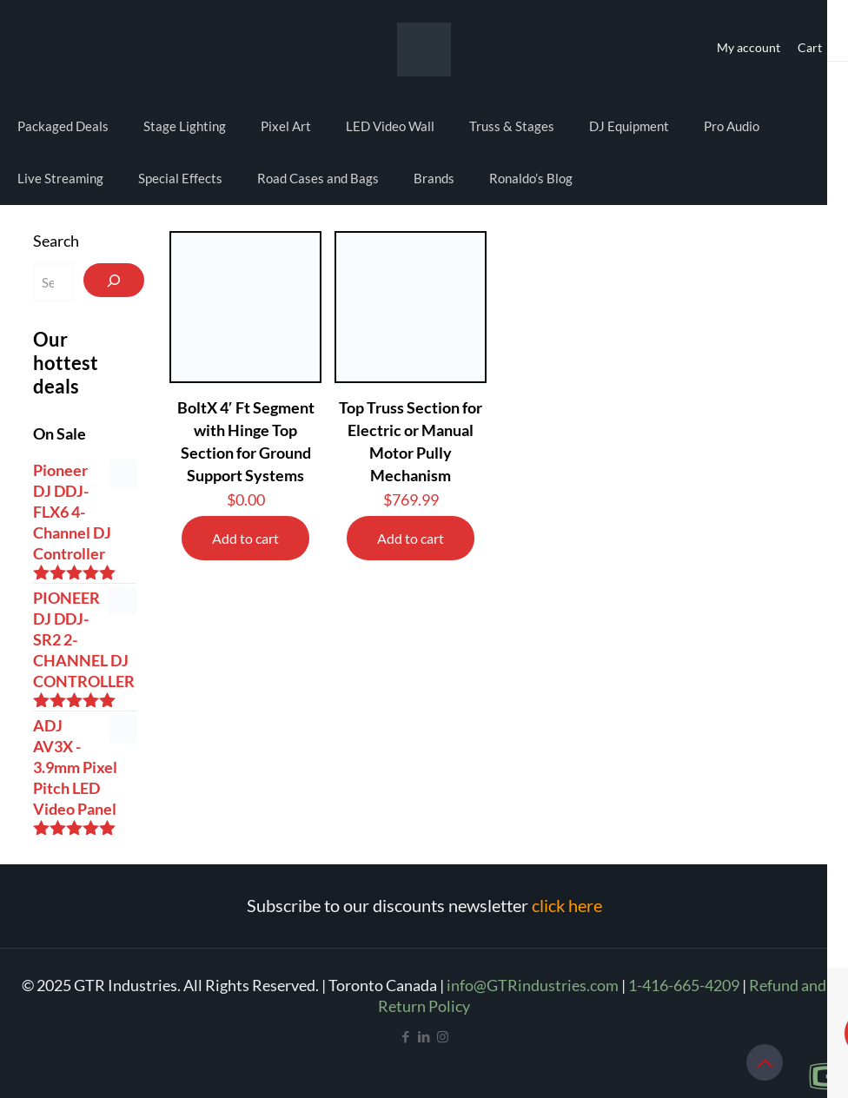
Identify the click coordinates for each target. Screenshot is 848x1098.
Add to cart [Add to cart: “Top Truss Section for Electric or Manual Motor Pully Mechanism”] (410, 538)
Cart (810, 47)
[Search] (113, 280)
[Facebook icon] (406, 1036)
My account (748, 47)
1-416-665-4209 (683, 985)
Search (56, 240)
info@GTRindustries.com (533, 985)
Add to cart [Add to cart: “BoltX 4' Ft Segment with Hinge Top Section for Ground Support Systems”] (245, 538)
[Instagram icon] (442, 1036)
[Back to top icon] (764, 1062)
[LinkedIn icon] (424, 1036)
